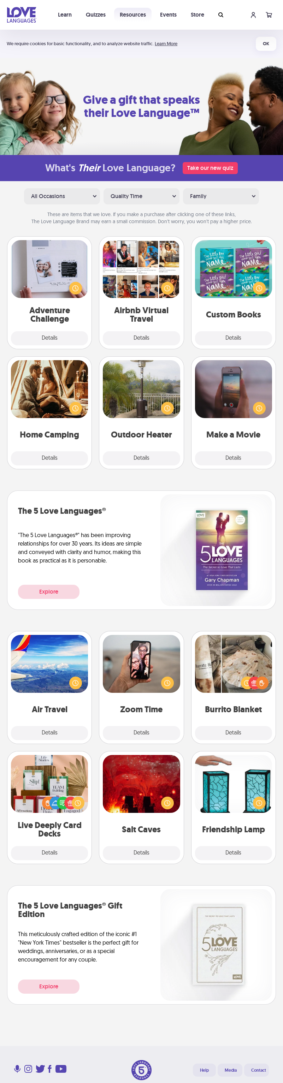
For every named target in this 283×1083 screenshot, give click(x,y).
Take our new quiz (210, 168)
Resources (133, 14)
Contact (258, 1070)
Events (168, 14)
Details (50, 338)
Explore (48, 591)
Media (231, 1070)
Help (204, 1070)
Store (197, 14)
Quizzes (96, 14)
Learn (65, 14)
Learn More (166, 44)
